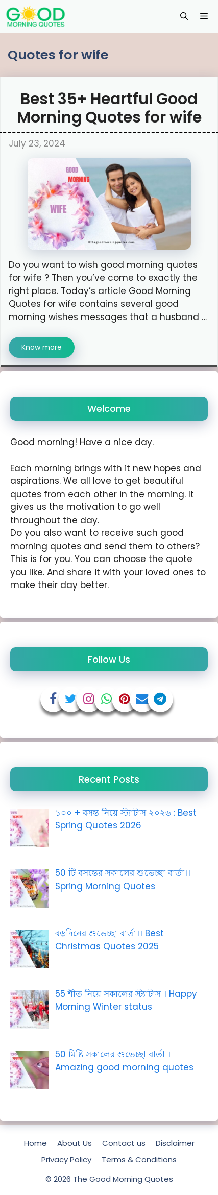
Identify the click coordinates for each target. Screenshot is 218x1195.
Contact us (124, 1143)
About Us (74, 1143)
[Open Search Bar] (184, 16)
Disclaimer (175, 1143)
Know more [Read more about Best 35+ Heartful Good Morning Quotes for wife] (41, 347)
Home (35, 1143)
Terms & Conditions (139, 1159)
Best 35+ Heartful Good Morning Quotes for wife (109, 108)
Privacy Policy (66, 1159)
